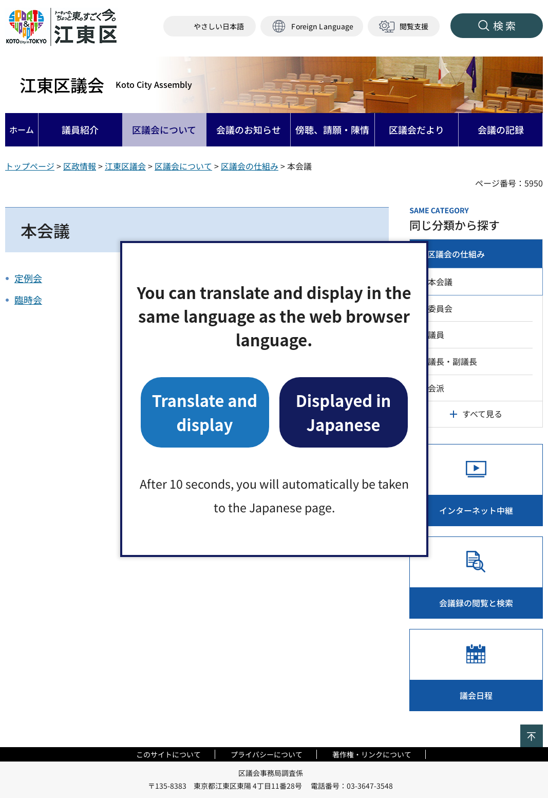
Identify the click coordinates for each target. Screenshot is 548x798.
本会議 (440, 281)
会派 (436, 388)
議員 (436, 334)
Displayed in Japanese (343, 411)
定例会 (28, 278)
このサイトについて (168, 754)
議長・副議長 (452, 361)
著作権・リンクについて (371, 754)
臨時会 (28, 299)
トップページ (29, 166)
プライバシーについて (267, 754)
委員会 (440, 308)
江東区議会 (106, 84)
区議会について (183, 166)
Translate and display (204, 411)
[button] (311, 26)
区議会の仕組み (249, 166)
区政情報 (79, 166)
